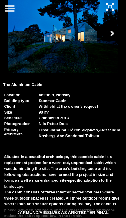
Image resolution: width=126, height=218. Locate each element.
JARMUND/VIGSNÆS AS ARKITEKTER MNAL (63, 212)
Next (109, 39)
